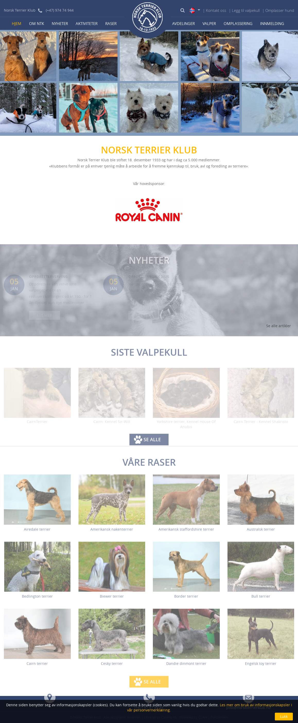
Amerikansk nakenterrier (111, 532)
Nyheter (60, 23)
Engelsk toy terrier (260, 666)
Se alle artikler (278, 325)
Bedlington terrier (37, 599)
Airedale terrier (37, 532)
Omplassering (238, 23)
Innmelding (272, 23)
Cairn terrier (37, 666)
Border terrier (186, 599)
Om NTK (36, 23)
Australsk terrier (261, 532)
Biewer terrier (112, 599)
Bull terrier (260, 599)
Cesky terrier (112, 666)
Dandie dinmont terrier (186, 666)
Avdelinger (183, 23)
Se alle (152, 443)
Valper (209, 23)
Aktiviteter (87, 23)
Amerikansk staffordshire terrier (186, 532)
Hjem (16, 23)
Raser (111, 23)
